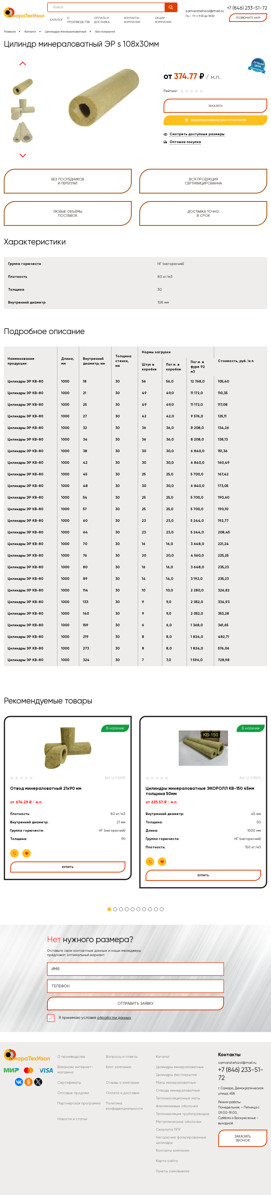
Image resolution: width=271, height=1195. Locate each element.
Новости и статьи (72, 1119)
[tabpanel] (68, 798)
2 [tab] (115, 909)
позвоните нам (248, 17)
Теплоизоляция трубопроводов (182, 1114)
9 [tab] (156, 909)
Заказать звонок (242, 1138)
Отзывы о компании (122, 1082)
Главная (10, 31)
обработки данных (114, 1017)
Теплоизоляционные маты (178, 1098)
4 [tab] (127, 909)
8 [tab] (150, 909)
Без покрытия (105, 31)
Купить (68, 867)
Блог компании (118, 1067)
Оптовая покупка (185, 142)
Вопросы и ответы (122, 1056)
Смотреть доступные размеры (197, 134)
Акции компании (163, 20)
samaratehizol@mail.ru (205, 11)
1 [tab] (109, 909)
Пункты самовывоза (172, 1171)
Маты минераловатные (176, 1082)
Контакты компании (132, 20)
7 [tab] (144, 909)
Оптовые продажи (73, 1093)
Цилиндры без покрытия (176, 1075)
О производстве (78, 20)
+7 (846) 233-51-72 (247, 8)
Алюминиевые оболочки (177, 1106)
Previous (22, 63)
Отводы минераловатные (178, 1090)
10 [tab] (162, 909)
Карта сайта (167, 1161)
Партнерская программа (79, 1103)
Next (22, 155)
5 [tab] (132, 909)
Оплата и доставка (102, 20)
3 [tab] (121, 909)
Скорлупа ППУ (168, 1129)
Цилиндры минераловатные (65, 31)
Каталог (56, 19)
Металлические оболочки (178, 1122)
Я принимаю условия (95, 1017)
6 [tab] (138, 909)
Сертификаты (69, 1082)
